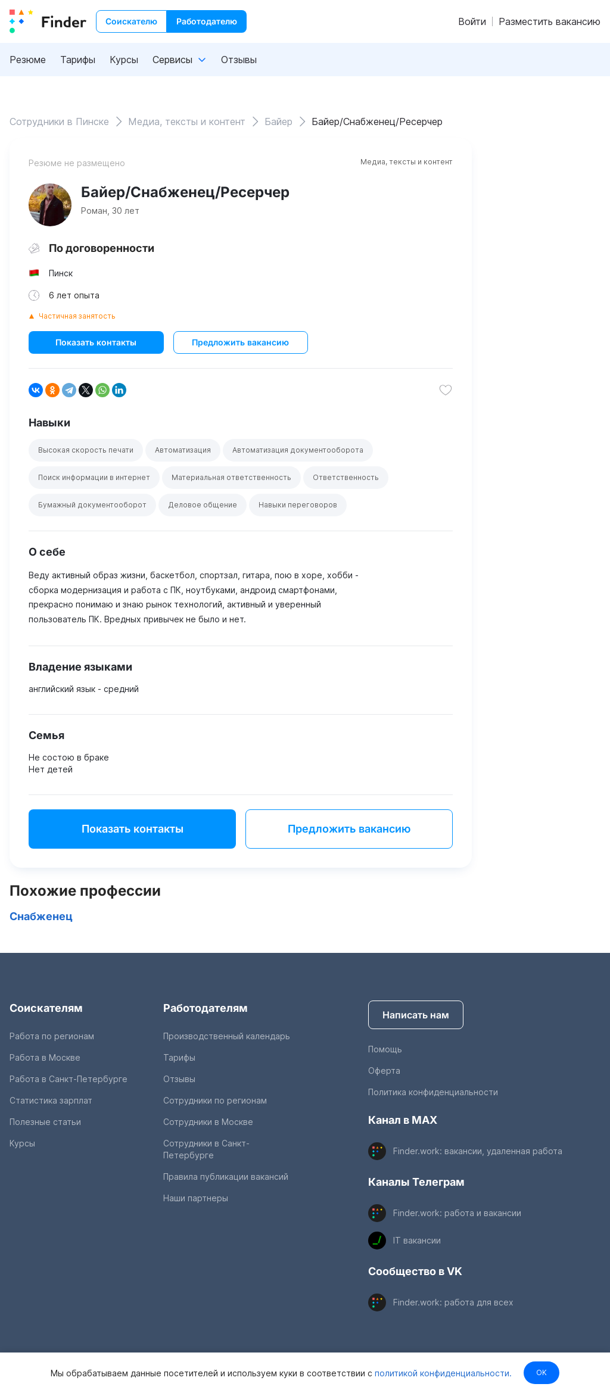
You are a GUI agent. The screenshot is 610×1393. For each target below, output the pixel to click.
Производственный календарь (226, 1036)
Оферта (384, 1070)
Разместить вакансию (549, 21)
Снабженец (41, 916)
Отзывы (239, 60)
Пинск (61, 273)
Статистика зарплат (51, 1100)
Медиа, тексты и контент (406, 161)
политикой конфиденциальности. (441, 1372)
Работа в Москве (45, 1057)
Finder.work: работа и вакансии (457, 1213)
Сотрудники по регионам (215, 1100)
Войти (472, 21)
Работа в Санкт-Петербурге (68, 1079)
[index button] (48, 21)
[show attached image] (50, 204)
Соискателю (131, 21)
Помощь (385, 1049)
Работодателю (206, 21)
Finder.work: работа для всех (453, 1302)
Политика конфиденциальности (433, 1092)
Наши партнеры (195, 1198)
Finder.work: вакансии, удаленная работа (477, 1151)
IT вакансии (417, 1240)
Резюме (28, 60)
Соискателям (46, 1008)
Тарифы (77, 60)
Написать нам (415, 1015)
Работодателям (205, 1008)
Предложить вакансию (240, 342)
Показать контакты (95, 342)
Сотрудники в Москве (208, 1122)
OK (541, 1372)
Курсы (124, 60)
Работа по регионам (52, 1036)
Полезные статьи (45, 1122)
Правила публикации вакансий (225, 1176)
